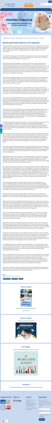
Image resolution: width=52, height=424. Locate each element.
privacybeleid (29, 409)
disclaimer (33, 407)
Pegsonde (21, 278)
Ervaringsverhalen (6, 278)
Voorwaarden (41, 416)
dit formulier (39, 387)
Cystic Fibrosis (14, 278)
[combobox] (46, 4)
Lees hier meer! (26, 310)
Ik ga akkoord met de (44, 415)
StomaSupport (29, 5)
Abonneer (42, 419)
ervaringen (23, 320)
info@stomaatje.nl (30, 405)
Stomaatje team (26, 349)
